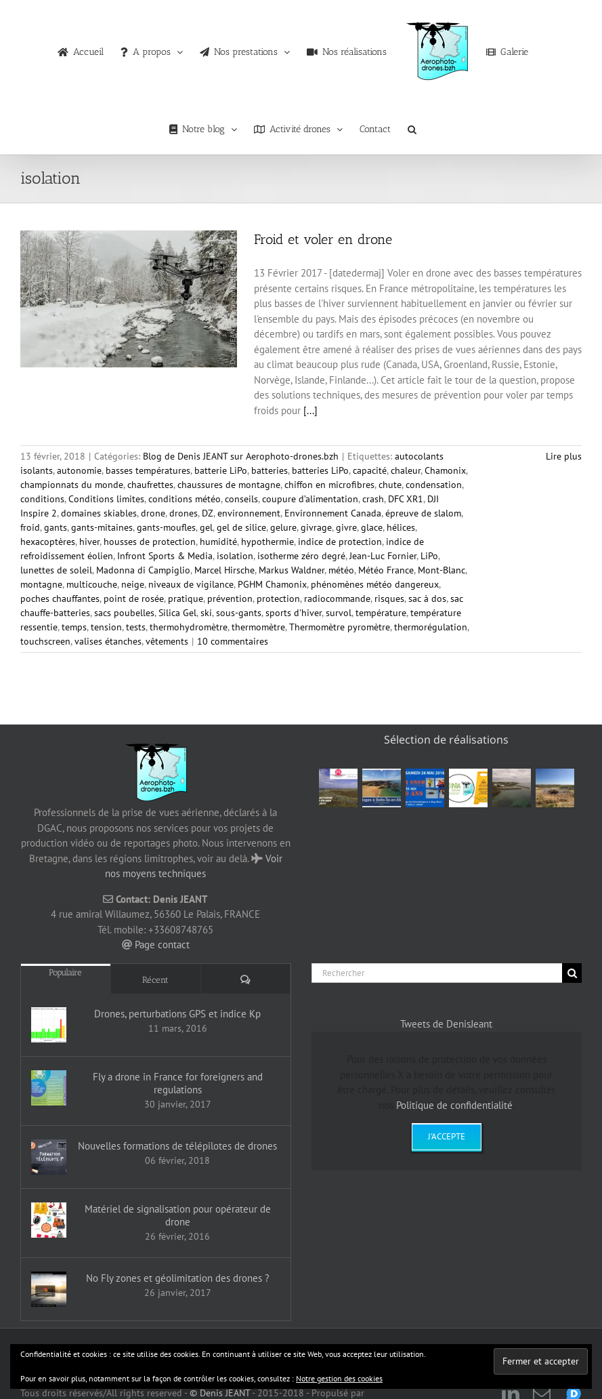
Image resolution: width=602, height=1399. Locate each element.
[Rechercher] (437, 973)
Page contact (162, 944)
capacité (370, 470)
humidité (218, 541)
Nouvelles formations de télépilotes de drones (177, 1145)
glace (372, 527)
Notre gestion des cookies (339, 1378)
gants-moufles (166, 527)
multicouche (91, 584)
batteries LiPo (320, 470)
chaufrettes (150, 485)
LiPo (429, 556)
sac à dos (427, 598)
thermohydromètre (189, 627)
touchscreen (45, 641)
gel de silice (241, 527)
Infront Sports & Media (165, 556)
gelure (283, 527)
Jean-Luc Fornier (382, 556)
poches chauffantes (60, 598)
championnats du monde (71, 485)
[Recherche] (572, 973)
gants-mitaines (102, 527)
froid (30, 527)
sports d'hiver (293, 613)
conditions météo (184, 499)
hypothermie (267, 541)
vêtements (167, 641)
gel (206, 527)
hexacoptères (47, 541)
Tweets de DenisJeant (446, 1023)
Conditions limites (106, 499)
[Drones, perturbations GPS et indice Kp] (48, 1024)
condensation (434, 485)
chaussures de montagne (228, 485)
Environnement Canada (332, 513)
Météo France (386, 570)
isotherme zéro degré (301, 556)
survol (338, 613)
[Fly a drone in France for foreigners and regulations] (48, 1088)
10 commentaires (232, 641)
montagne (41, 584)
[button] (412, 126)
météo (341, 570)
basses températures (148, 470)
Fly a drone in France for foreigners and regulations (178, 1083)
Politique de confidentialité (454, 1105)
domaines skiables (99, 513)
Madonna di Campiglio (143, 570)
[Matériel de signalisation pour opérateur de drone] (48, 1220)
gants (55, 527)
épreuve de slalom (423, 513)
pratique (185, 598)
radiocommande (337, 598)
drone (153, 513)
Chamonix (445, 470)
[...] (310, 410)
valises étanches (108, 641)
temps (74, 627)
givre (346, 527)
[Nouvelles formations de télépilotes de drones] (48, 1157)
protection (278, 598)
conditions (42, 499)
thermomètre (258, 627)
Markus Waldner (291, 570)
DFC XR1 (405, 499)
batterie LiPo (220, 470)
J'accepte (446, 1136)
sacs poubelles (124, 613)
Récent (155, 980)
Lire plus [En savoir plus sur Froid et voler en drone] (564, 456)
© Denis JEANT (218, 1393)
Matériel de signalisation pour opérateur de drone (178, 1215)
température (381, 613)
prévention (230, 598)
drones (183, 513)
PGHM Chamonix (272, 584)
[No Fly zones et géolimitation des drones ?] (48, 1289)
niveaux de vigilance (191, 584)
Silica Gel (177, 613)
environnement (248, 513)
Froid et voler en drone (323, 239)
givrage (316, 527)
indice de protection (340, 541)
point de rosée (134, 598)
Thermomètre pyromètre (339, 627)
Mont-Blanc (441, 570)
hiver (89, 541)
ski (206, 613)
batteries (269, 470)
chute (390, 485)
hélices (401, 527)
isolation (235, 556)
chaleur (406, 470)
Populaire (65, 972)
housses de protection (150, 541)
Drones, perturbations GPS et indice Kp (177, 1013)
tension (106, 627)
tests (136, 627)
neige (132, 584)
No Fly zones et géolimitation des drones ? (178, 1278)
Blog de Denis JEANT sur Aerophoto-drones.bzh (241, 456)
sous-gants (238, 613)
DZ (207, 513)
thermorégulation (430, 627)
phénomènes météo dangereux (375, 584)
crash (373, 499)
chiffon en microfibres (329, 485)
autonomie (79, 470)
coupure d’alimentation (310, 499)
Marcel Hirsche (224, 570)
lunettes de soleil (56, 570)
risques (389, 598)
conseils (241, 499)
